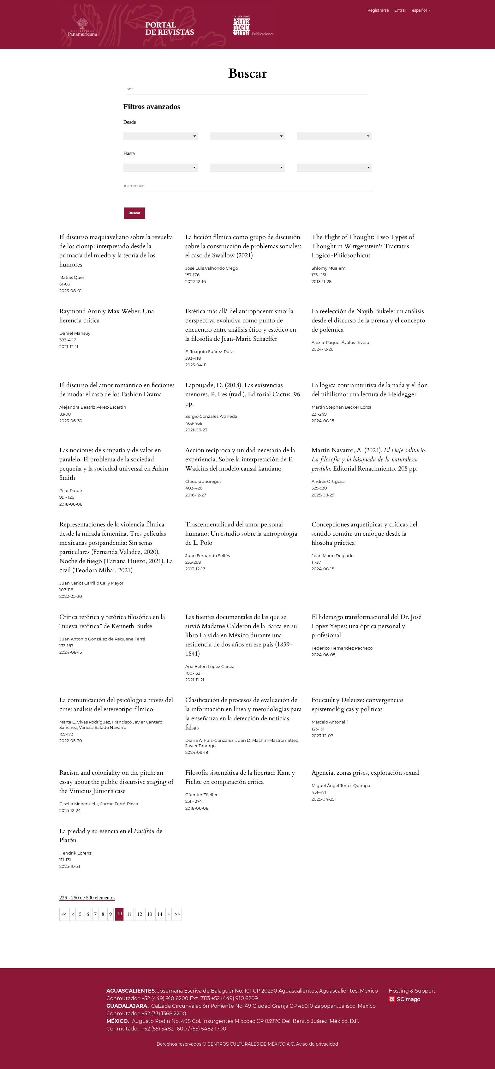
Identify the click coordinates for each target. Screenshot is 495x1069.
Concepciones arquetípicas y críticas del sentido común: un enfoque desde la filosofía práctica (364, 533)
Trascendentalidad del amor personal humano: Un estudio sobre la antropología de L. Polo (241, 533)
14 (159, 914)
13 (149, 914)
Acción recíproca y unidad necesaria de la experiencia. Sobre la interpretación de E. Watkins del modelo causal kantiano (240, 459)
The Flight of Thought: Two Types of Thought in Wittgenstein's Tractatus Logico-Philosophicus (363, 246)
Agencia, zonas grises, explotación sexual (366, 772)
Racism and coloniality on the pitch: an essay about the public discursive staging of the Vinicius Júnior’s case (116, 781)
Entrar (401, 10)
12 (139, 914)
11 (129, 914)
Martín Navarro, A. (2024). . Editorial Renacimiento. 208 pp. (369, 459)
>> (177, 914)
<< (63, 914)
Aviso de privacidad (317, 1044)
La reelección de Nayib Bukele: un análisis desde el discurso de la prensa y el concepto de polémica (368, 320)
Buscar (134, 213)
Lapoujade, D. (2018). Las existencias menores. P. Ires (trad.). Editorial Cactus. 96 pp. (242, 394)
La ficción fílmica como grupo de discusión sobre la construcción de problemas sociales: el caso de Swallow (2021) (243, 246)
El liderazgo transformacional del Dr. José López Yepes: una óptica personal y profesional (366, 626)
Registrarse (378, 10)
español (424, 10)
